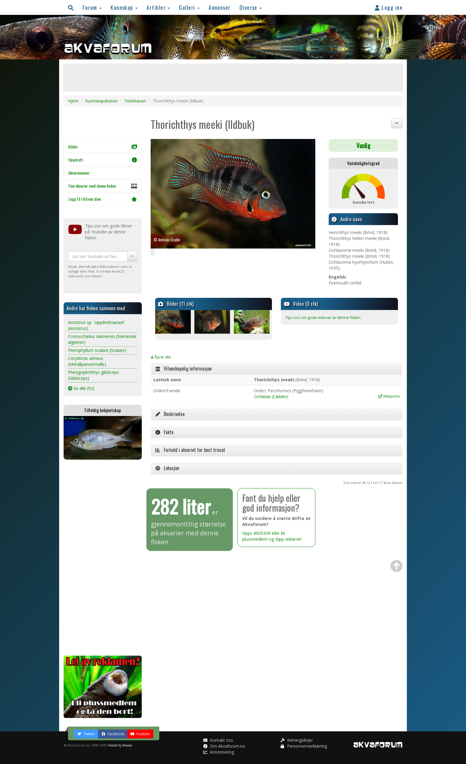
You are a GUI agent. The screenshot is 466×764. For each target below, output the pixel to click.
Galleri (189, 7)
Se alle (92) (81, 388)
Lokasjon (167, 468)
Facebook (112, 733)
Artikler (158, 7)
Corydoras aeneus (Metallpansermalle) (87, 361)
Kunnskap (124, 7)
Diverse (251, 7)
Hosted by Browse (120, 745)
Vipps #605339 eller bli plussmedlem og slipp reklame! (271, 536)
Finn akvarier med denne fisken (102, 187)
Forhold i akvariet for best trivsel (190, 449)
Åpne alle (161, 357)
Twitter (86, 733)
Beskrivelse (170, 413)
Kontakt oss (218, 740)
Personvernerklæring (304, 746)
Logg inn (388, 7)
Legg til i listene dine (102, 199)
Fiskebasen (135, 101)
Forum (92, 7)
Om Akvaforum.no (224, 746)
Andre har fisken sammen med (96, 308)
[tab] (276, 368)
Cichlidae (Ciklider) (271, 396)
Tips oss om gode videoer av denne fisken (322, 317)
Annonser (220, 7)
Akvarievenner (79, 173)
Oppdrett (102, 159)
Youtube (140, 733)
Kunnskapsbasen (101, 101)
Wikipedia (389, 396)
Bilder (102, 146)
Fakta (164, 432)
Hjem (73, 101)
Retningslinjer (297, 740)
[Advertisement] (103, 558)
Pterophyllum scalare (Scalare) (97, 350)
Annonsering (218, 752)
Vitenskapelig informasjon (183, 368)
